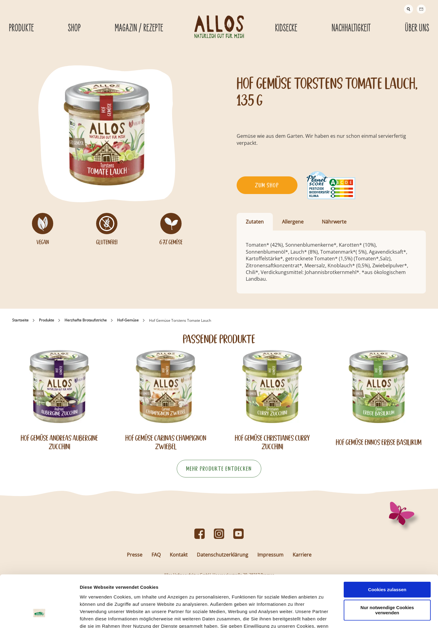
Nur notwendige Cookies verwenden (387, 568)
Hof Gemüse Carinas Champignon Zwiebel (165, 442)
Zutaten (255, 221)
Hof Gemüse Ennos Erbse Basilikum (379, 442)
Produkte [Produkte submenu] (21, 28)
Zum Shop (267, 185)
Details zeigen (323, 616)
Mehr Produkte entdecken (219, 468)
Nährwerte (334, 221)
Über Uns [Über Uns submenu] (417, 28)
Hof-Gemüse (128, 320)
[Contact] (421, 9)
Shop (74, 28)
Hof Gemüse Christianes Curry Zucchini (272, 442)
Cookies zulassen (387, 547)
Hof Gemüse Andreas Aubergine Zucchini (59, 442)
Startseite (20, 320)
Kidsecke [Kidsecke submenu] (286, 28)
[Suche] (408, 9)
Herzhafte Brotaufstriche (85, 320)
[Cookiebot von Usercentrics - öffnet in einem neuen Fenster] (39, 616)
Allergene (293, 221)
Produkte (46, 320)
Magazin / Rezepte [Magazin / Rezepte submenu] (139, 28)
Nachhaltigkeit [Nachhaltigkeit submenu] (351, 28)
